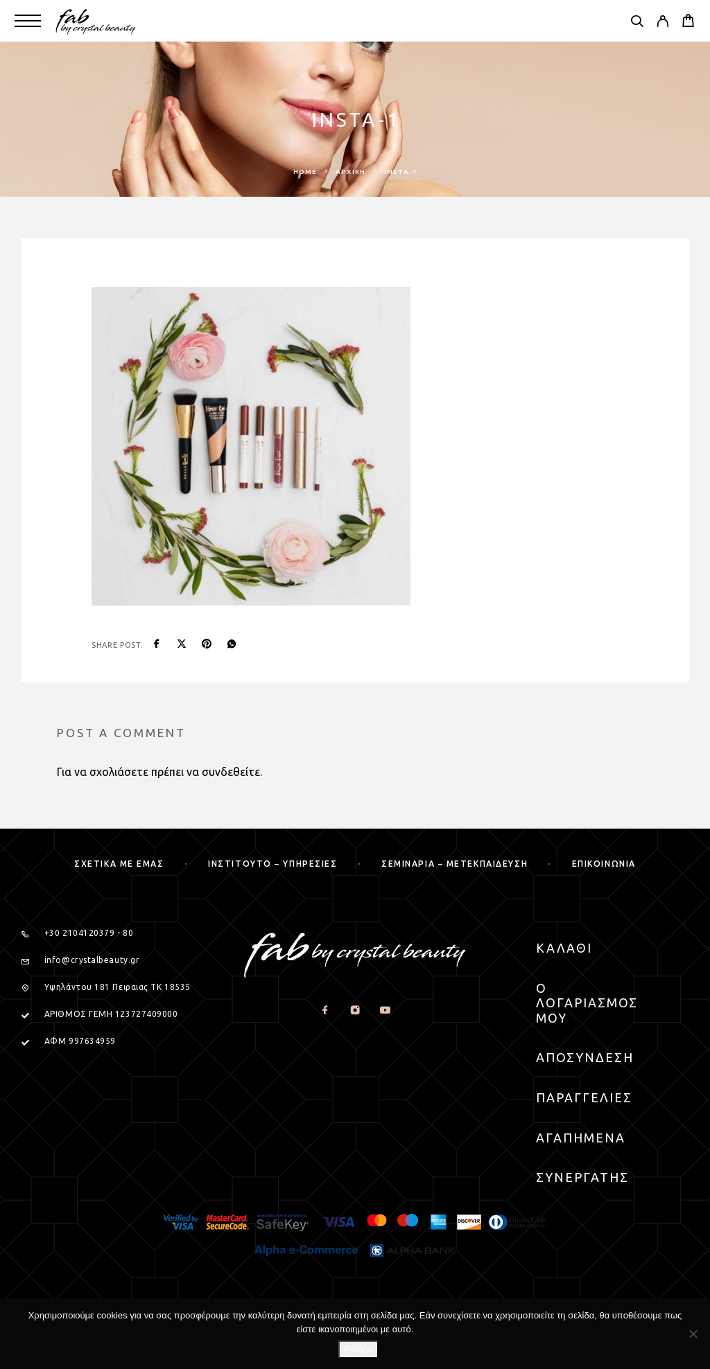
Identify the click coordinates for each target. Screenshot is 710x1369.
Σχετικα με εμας (119, 863)
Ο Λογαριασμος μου (587, 1003)
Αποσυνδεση (585, 1057)
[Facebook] (325, 1011)
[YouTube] (384, 1011)
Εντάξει (358, 1349)
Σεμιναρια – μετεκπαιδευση (454, 863)
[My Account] (662, 23)
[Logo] (96, 21)
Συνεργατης (582, 1177)
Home (305, 171)
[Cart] (688, 22)
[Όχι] (693, 1334)
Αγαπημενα (580, 1138)
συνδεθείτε (231, 772)
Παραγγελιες (584, 1097)
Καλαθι (564, 948)
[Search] (637, 23)
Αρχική (350, 171)
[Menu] (27, 21)
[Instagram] (355, 1011)
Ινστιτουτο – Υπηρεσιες (272, 863)
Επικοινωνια (604, 863)
